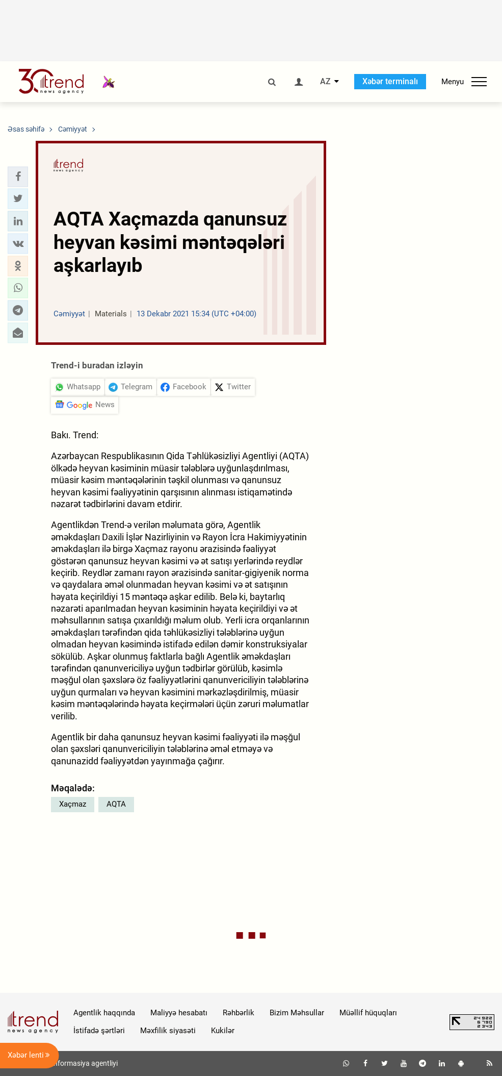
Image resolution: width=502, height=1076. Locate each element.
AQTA (116, 804)
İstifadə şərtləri (99, 1030)
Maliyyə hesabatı (178, 1012)
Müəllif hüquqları (368, 1012)
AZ (325, 82)
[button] (18, 176)
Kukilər (222, 1030)
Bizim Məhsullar (297, 1012)
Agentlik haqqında (104, 1012)
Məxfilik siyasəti (168, 1030)
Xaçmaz (72, 804)
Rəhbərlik (238, 1012)
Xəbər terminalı (390, 81)
